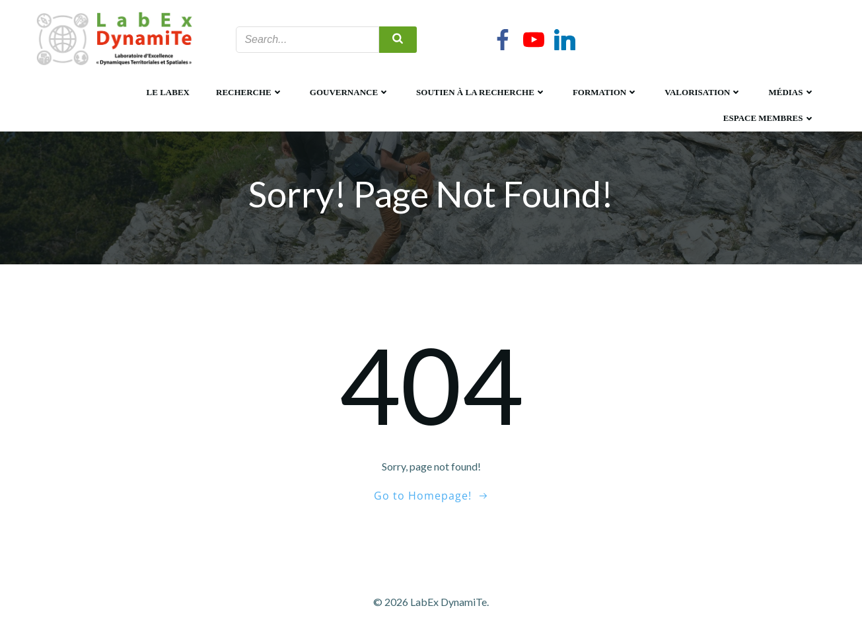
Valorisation (703, 92)
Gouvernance (350, 92)
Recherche (249, 92)
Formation (605, 92)
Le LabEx (168, 92)
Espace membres (769, 118)
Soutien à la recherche (481, 92)
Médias (791, 92)
